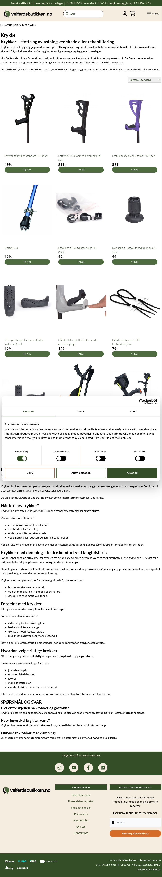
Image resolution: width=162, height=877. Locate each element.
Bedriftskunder (81, 795)
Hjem (2, 25)
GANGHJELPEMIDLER (17, 25)
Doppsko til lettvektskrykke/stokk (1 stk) (134, 250)
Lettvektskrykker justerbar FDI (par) (134, 155)
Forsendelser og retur (81, 801)
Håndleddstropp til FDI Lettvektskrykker (126, 342)
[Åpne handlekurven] (132, 14)
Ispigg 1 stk (11, 248)
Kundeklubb (80, 820)
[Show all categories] (153, 13)
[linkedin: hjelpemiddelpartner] (102, 767)
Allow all (132, 472)
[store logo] (28, 13)
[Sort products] (144, 80)
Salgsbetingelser (81, 807)
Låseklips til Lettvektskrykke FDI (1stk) (77, 250)
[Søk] (83, 13)
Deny (30, 472)
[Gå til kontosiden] (124, 14)
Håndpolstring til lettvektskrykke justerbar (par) (24, 342)
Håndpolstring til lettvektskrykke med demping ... (78, 342)
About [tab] (133, 411)
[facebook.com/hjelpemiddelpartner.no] (88, 767)
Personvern (81, 813)
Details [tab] (81, 411)
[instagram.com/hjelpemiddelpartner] (59, 767)
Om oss (81, 826)
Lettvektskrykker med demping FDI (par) (79, 158)
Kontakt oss (81, 832)
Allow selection (81, 472)
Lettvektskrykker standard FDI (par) (26, 155)
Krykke (32, 25)
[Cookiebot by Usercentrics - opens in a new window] (141, 401)
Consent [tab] (28, 411)
